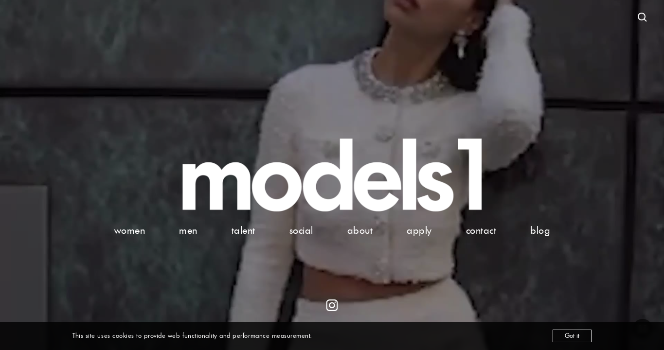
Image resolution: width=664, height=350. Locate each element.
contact (481, 230)
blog (540, 230)
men (188, 230)
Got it (572, 336)
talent (243, 230)
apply (419, 230)
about (360, 230)
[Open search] (642, 17)
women (129, 230)
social (301, 230)
